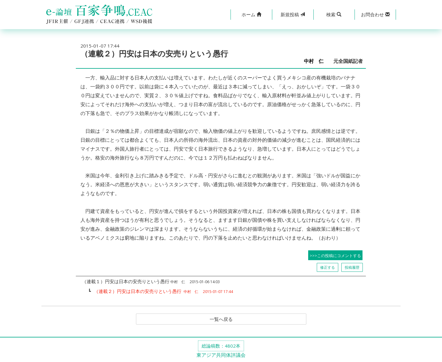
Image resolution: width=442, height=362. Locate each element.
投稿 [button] (293, 14)
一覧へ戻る (221, 319)
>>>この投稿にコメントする (335, 255)
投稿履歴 (352, 267)
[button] (251, 14)
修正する (327, 267)
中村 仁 (316, 61)
